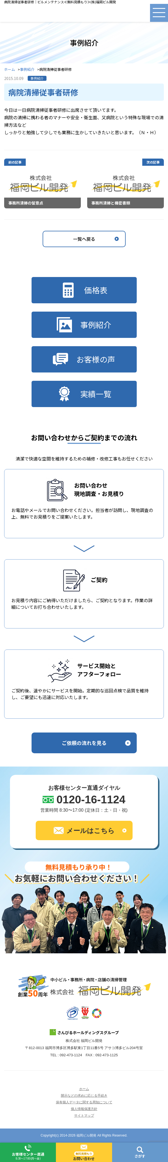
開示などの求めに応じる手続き (84, 1096)
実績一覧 (84, 394)
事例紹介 (27, 70)
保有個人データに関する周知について (84, 1102)
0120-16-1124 (90, 799)
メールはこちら (84, 830)
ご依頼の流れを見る (84, 742)
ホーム (9, 70)
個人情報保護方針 (84, 1109)
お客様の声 (84, 359)
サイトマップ (84, 1115)
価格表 (84, 290)
